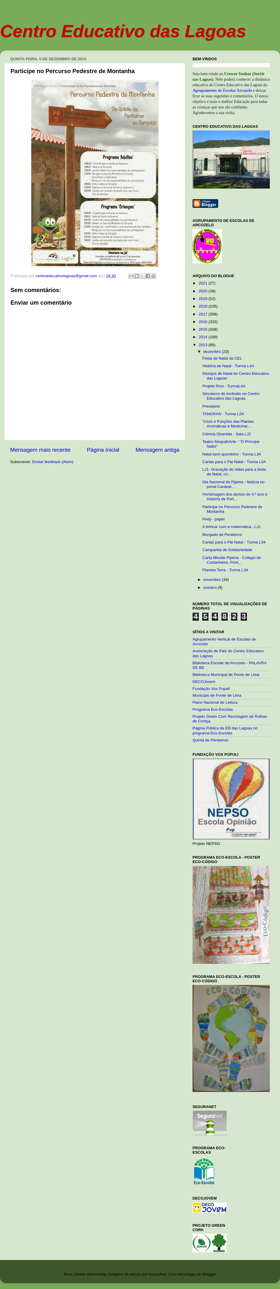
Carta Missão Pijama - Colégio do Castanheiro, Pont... (231, 560)
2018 (204, 306)
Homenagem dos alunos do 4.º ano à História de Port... (234, 496)
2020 (204, 291)
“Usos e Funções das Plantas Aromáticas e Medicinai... (228, 423)
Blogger (209, 1274)
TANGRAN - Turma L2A (223, 414)
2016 (204, 322)
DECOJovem (204, 681)
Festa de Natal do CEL (222, 358)
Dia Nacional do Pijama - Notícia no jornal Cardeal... (233, 484)
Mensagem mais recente (40, 450)
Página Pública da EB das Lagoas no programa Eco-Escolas (225, 730)
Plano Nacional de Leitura (215, 702)
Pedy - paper (213, 519)
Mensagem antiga (157, 450)
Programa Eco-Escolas (212, 709)
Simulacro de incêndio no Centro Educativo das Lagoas (231, 396)
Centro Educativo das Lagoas (123, 31)
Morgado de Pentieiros (222, 534)
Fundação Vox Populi (211, 688)
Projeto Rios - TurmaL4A (224, 386)
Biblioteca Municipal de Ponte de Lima (225, 674)
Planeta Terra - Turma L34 (225, 570)
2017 (204, 314)
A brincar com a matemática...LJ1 (231, 526)
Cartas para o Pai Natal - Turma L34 (234, 542)
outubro (210, 587)
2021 (204, 283)
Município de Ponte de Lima (216, 695)
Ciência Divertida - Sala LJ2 (226, 434)
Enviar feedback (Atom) (53, 462)
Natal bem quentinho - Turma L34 (231, 454)
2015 (204, 329)
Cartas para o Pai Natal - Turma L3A (234, 462)
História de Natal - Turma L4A (228, 366)
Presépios (211, 406)
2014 (204, 337)
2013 (204, 345)
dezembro (212, 351)
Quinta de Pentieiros (210, 740)
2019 (204, 298)
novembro (212, 579)
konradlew (157, 1274)
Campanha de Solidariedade (227, 550)
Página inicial (103, 450)
